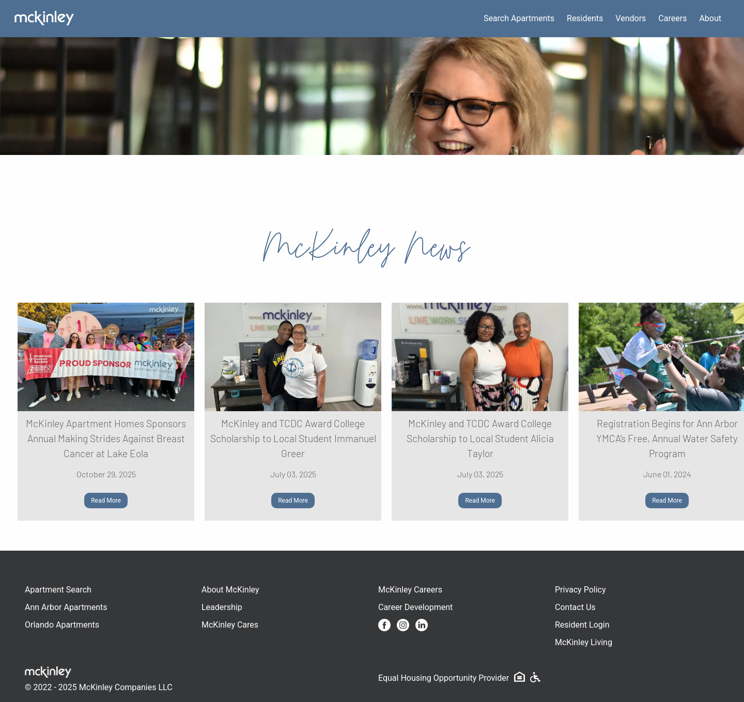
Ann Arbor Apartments (66, 607)
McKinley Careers (410, 590)
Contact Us (575, 607)
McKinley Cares (230, 625)
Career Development (415, 607)
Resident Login (582, 625)
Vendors (630, 18)
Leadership (222, 607)
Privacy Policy (580, 590)
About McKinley (230, 590)
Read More (106, 500)
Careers (672, 18)
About (710, 18)
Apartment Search (58, 590)
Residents (585, 18)
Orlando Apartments (62, 625)
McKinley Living (583, 642)
